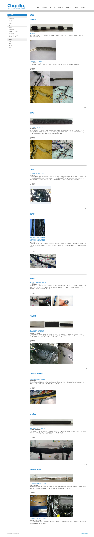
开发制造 (68, 7)
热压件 (10, 45)
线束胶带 (11, 19)
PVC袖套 (11, 34)
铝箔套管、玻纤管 (14, 36)
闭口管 (10, 25)
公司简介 (44, 7)
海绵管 (10, 21)
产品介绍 (52, 7)
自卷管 (10, 23)
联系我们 (83, 7)
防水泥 (10, 27)
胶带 (10, 48)
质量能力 (60, 7)
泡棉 (10, 41)
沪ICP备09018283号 (84, 533)
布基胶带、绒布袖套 (14, 31)
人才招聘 (76, 7)
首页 (38, 7)
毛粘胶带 (11, 29)
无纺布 (10, 43)
